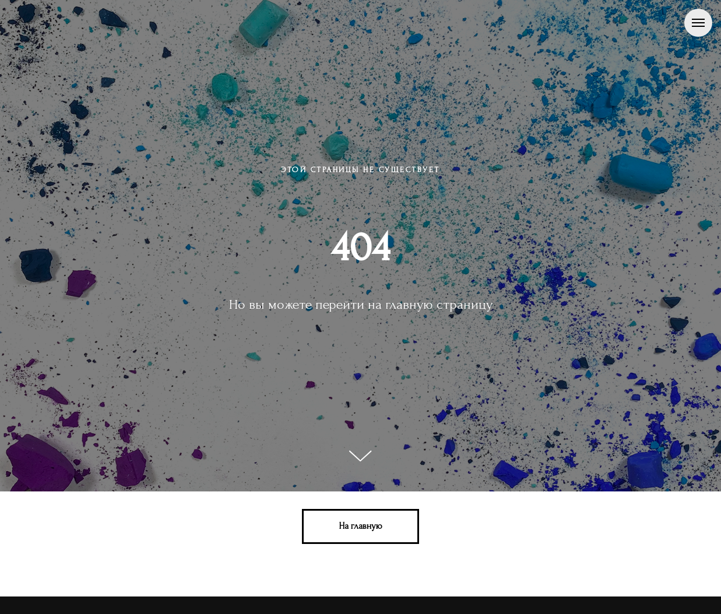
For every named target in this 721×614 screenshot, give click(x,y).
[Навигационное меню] (698, 23)
